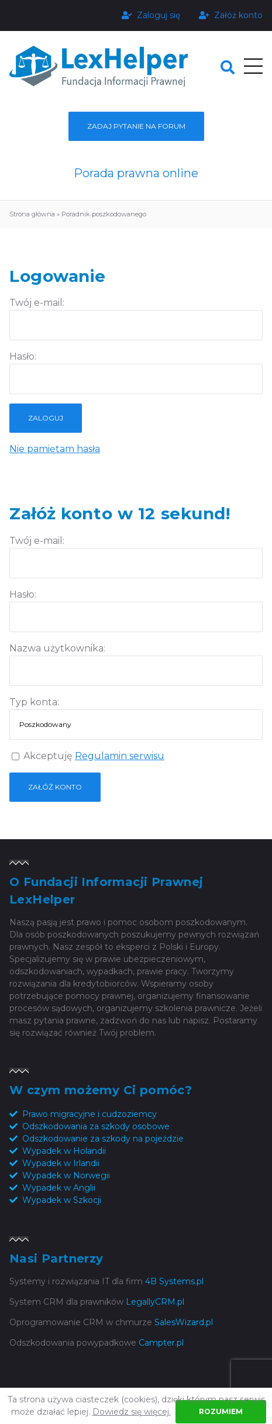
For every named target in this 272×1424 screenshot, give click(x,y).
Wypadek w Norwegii (66, 1175)
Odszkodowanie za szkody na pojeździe (103, 1138)
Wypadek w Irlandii (60, 1163)
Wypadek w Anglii (58, 1187)
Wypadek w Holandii (64, 1151)
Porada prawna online (136, 173)
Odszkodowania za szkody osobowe (96, 1126)
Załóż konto (231, 15)
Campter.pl (161, 1342)
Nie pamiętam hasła (54, 448)
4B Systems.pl (174, 1281)
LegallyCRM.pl (155, 1302)
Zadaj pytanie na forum (136, 126)
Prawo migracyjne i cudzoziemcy (89, 1114)
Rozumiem (221, 1411)
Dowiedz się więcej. (131, 1411)
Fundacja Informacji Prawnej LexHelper (98, 66)
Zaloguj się (151, 15)
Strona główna (32, 214)
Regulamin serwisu (119, 755)
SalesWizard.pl (183, 1322)
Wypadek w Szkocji (61, 1200)
